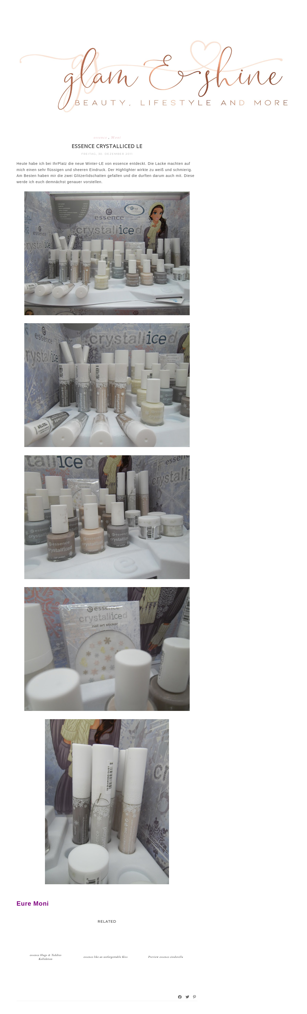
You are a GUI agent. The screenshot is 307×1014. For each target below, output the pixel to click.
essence (101, 137)
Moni (116, 137)
